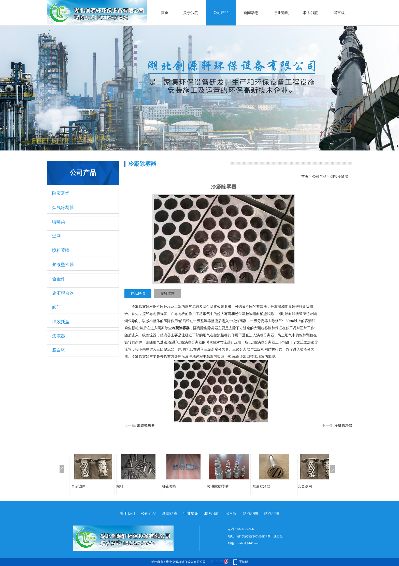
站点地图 (250, 514)
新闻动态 (251, 13)
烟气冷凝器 (63, 207)
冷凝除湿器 (343, 425)
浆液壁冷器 (63, 264)
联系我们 (311, 13)
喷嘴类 (58, 221)
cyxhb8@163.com (248, 543)
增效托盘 (60, 321)
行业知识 (281, 13)
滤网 (56, 236)
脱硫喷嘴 (169, 486)
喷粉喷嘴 (60, 250)
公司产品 (221, 13)
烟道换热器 (146, 425)
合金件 (58, 279)
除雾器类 (60, 193)
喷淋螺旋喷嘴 (218, 486)
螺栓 (120, 486)
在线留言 (167, 294)
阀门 (56, 307)
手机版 (243, 562)
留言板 (339, 13)
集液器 (58, 336)
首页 (164, 13)
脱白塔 (58, 350)
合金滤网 (78, 486)
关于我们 (190, 13)
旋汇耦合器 (63, 293)
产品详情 (138, 294)
